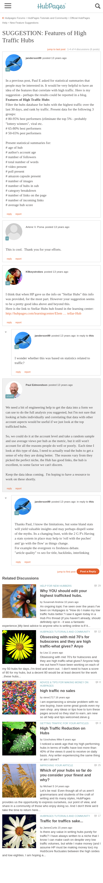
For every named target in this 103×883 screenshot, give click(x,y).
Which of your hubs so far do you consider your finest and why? (66, 775)
